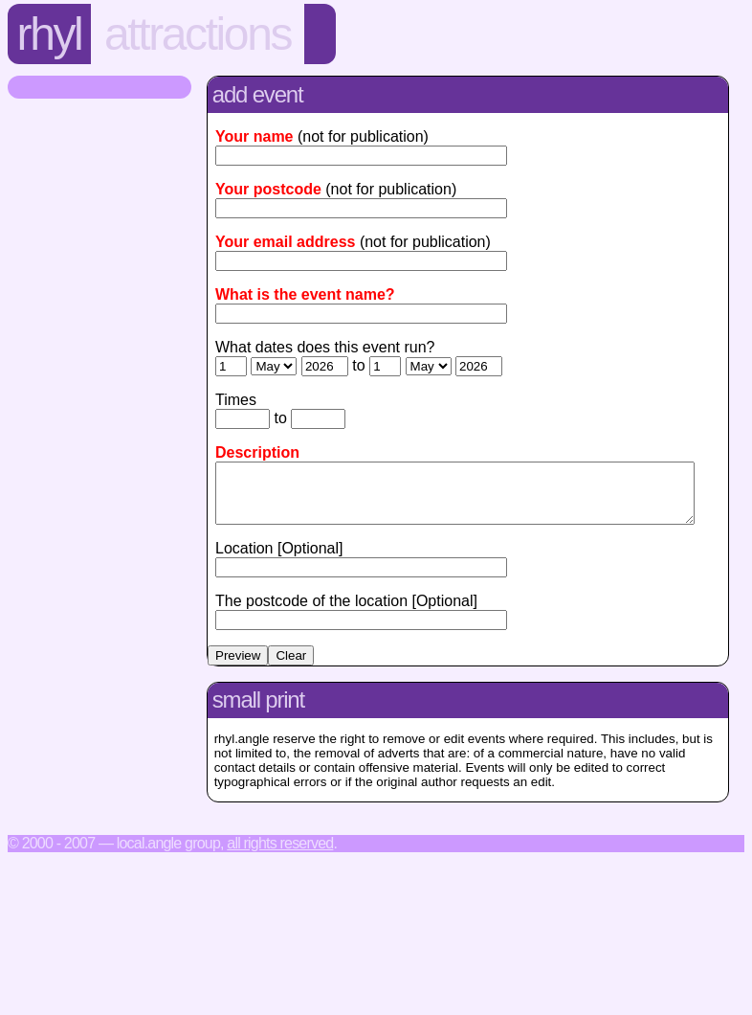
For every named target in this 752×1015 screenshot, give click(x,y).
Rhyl (49, 34)
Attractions (197, 34)
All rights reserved (280, 854)
